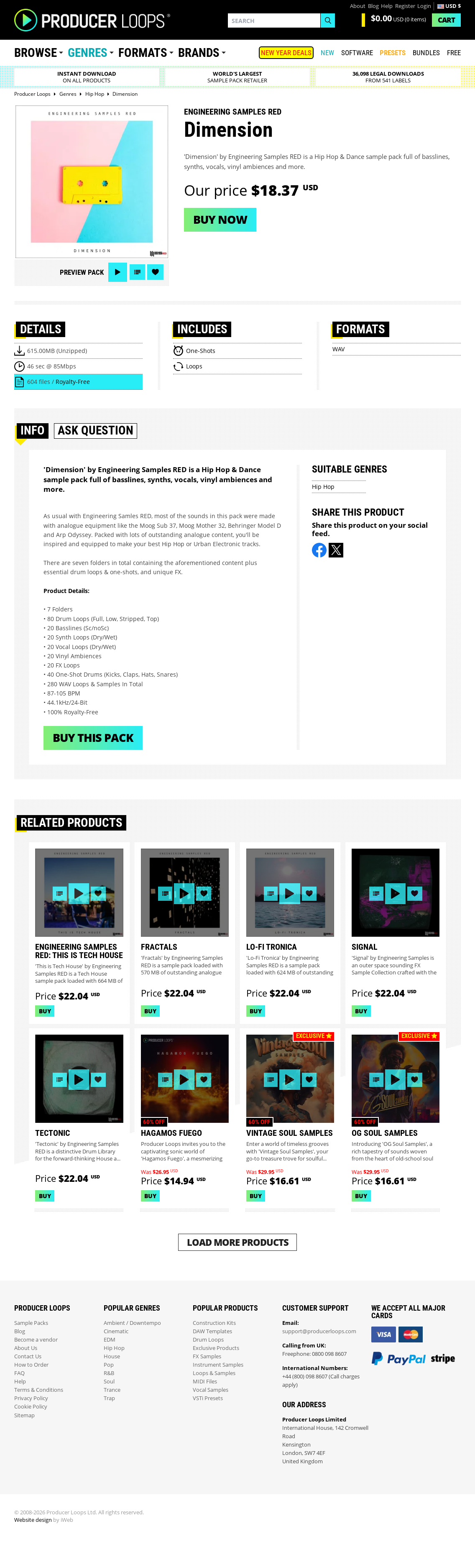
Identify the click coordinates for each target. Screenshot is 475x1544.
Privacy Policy (31, 1398)
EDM (109, 1339)
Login (424, 6)
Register (405, 6)
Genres (87, 53)
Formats (142, 53)
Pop (109, 1364)
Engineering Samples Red (232, 112)
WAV (338, 349)
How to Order (31, 1364)
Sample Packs (31, 1323)
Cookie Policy (30, 1406)
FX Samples (207, 1356)
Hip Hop (323, 487)
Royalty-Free (73, 382)
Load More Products (238, 1242)
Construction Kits (214, 1323)
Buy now (220, 219)
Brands (199, 53)
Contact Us (27, 1356)
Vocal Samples (210, 1389)
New (327, 53)
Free (454, 53)
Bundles (426, 53)
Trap (109, 1398)
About (357, 6)
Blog (373, 6)
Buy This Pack (93, 737)
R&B (109, 1373)
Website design (33, 1520)
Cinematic (116, 1331)
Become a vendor (36, 1339)
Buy (45, 1011)
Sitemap (24, 1415)
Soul (109, 1381)
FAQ (19, 1373)
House (112, 1356)
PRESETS (393, 53)
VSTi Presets (208, 1398)
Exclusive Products (216, 1348)
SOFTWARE (357, 53)
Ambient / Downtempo (132, 1323)
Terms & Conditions (38, 1389)
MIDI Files (205, 1381)
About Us (25, 1348)
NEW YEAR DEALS (286, 53)
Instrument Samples (218, 1364)
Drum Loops (208, 1339)
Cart (446, 20)
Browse (35, 53)
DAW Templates (212, 1331)
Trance (112, 1389)
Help (387, 6)
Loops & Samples (214, 1373)
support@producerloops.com (319, 1331)
